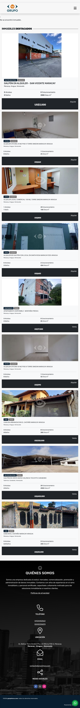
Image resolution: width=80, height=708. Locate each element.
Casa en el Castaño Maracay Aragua (18, 534)
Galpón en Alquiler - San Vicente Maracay (30, 83)
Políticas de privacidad (40, 593)
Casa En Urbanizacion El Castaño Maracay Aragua (24, 422)
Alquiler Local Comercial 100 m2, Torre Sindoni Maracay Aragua (30, 199)
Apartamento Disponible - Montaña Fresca (21, 311)
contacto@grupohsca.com (40, 666)
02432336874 (40, 624)
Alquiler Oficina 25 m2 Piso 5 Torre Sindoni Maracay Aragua (28, 144)
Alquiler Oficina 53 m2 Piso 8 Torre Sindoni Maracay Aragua (28, 366)
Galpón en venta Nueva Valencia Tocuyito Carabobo (25, 478)
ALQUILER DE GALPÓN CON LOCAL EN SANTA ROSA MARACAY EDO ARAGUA (31, 255)
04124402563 (40, 621)
